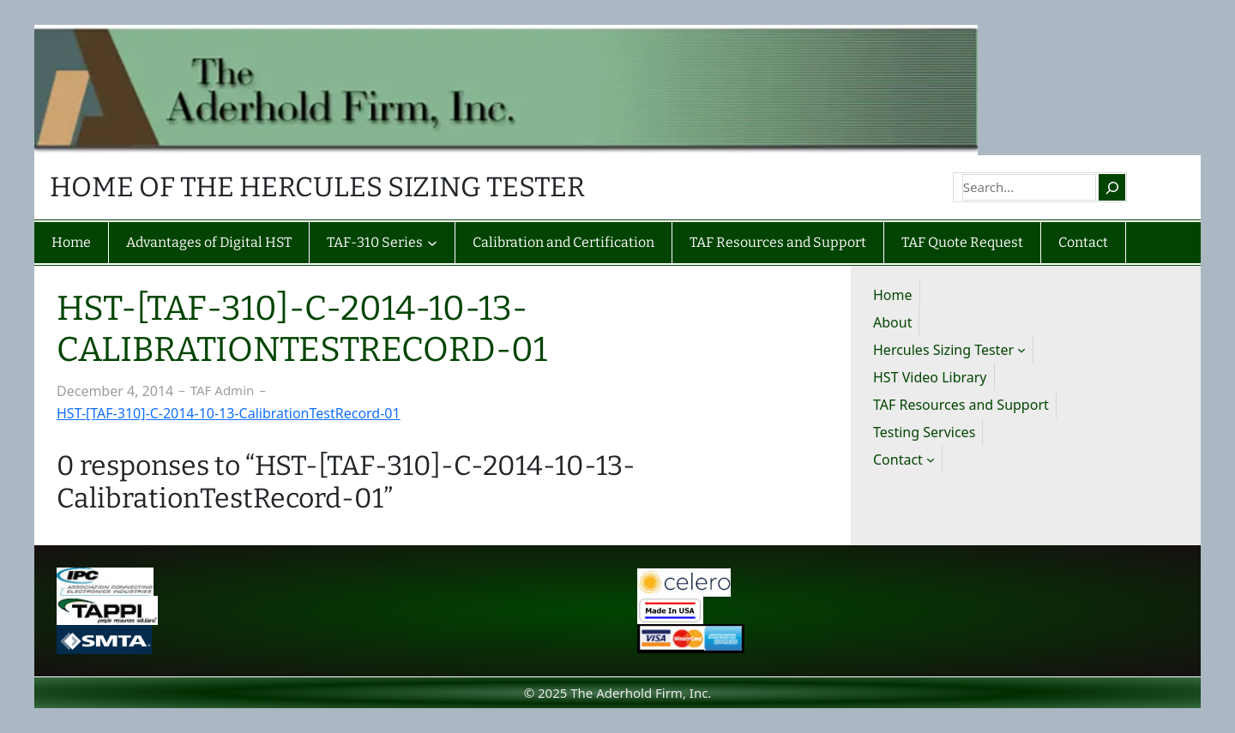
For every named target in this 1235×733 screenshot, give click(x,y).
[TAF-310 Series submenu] (432, 242)
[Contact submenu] (930, 459)
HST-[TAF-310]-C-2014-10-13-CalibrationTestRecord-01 (229, 413)
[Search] (1111, 187)
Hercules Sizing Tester (943, 349)
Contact (898, 459)
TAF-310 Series (375, 242)
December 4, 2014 (115, 391)
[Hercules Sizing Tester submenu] (1021, 349)
